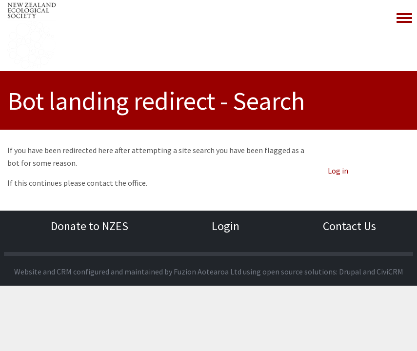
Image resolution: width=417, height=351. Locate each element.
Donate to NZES (89, 226)
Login (225, 226)
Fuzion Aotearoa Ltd (207, 271)
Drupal (350, 271)
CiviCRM (390, 271)
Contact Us (349, 226)
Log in (338, 171)
